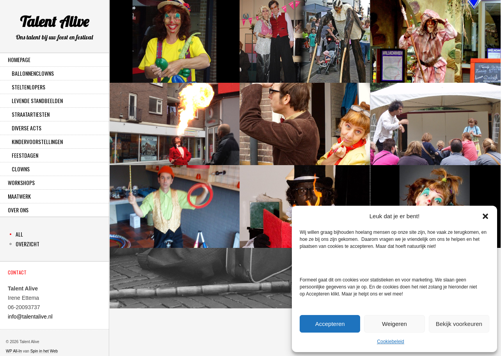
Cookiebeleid (390, 341)
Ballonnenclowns (33, 73)
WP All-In (14, 351)
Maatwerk (19, 196)
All (19, 234)
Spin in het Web (44, 351)
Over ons (18, 210)
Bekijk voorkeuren (459, 323)
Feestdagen (25, 155)
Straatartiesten (31, 114)
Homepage (19, 59)
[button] (485, 216)
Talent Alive (54, 28)
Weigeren (394, 323)
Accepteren (330, 323)
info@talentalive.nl (30, 316)
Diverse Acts (26, 128)
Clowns (21, 169)
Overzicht (27, 244)
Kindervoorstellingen (37, 141)
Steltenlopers (28, 87)
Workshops (21, 182)
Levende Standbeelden (37, 100)
